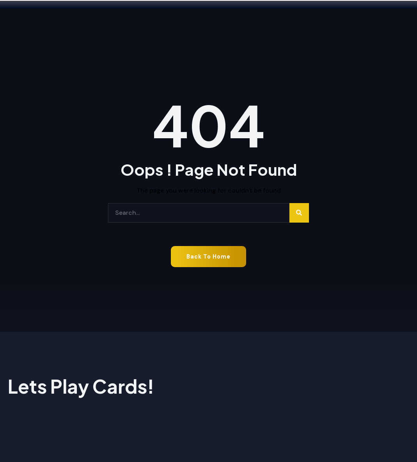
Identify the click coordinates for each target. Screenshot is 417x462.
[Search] (299, 213)
